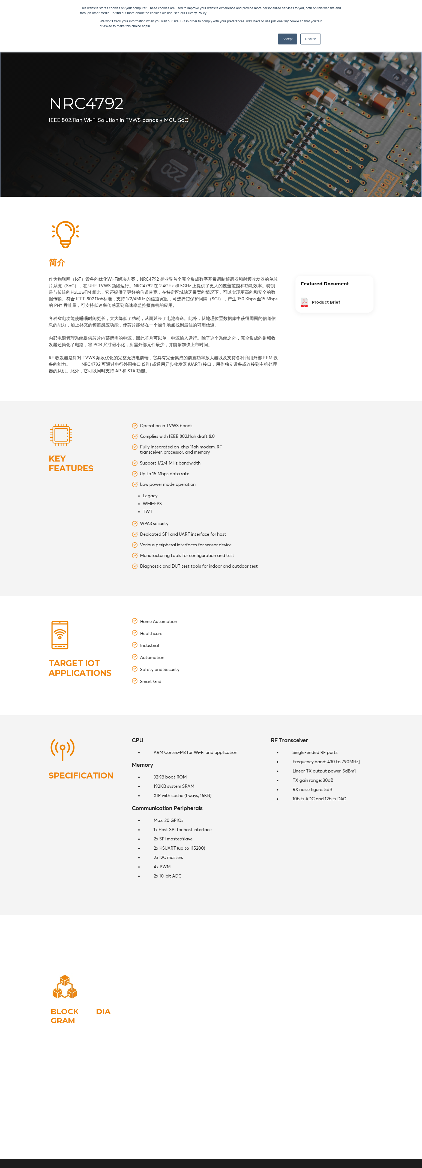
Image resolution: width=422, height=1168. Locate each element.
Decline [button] (310, 39)
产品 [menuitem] (330, 1110)
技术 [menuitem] (314, 1110)
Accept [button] (288, 39)
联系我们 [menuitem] (365, 1119)
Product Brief (386, 302)
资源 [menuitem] (346, 1110)
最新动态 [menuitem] (342, 1119)
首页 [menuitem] (298, 1110)
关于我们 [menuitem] (365, 1110)
